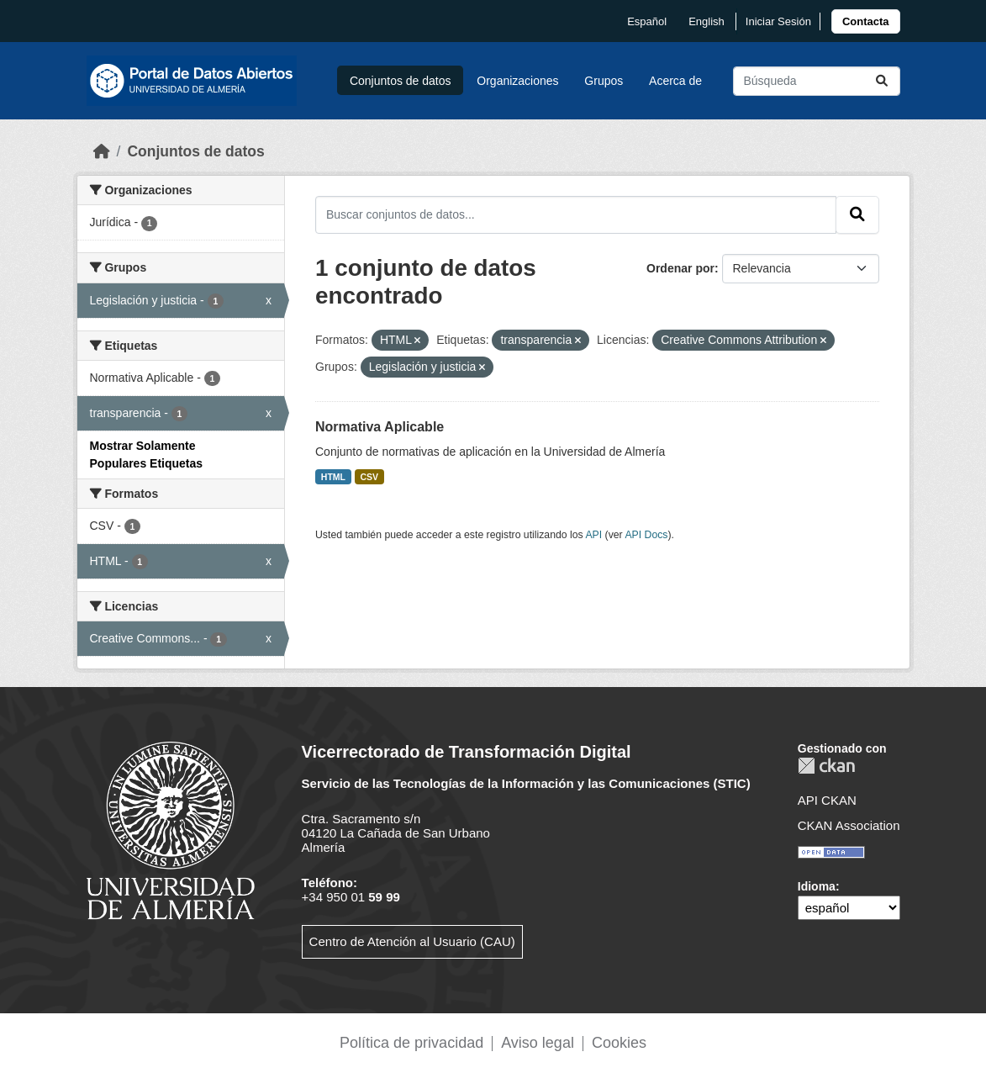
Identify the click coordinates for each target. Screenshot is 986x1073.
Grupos (603, 80)
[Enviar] (882, 81)
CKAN (826, 765)
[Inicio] (101, 151)
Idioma (817, 886)
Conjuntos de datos (400, 80)
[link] (865, 21)
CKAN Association (849, 825)
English (706, 21)
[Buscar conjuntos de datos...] (816, 81)
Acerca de (675, 80)
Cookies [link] (619, 1042)
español (647, 21)
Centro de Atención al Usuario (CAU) (412, 941)
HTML (333, 477)
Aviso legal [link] (537, 1042)
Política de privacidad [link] (411, 1042)
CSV (370, 477)
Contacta (865, 21)
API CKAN (827, 800)
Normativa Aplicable (379, 427)
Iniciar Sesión (778, 21)
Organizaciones (517, 80)
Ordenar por (680, 268)
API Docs (646, 535)
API (593, 535)
